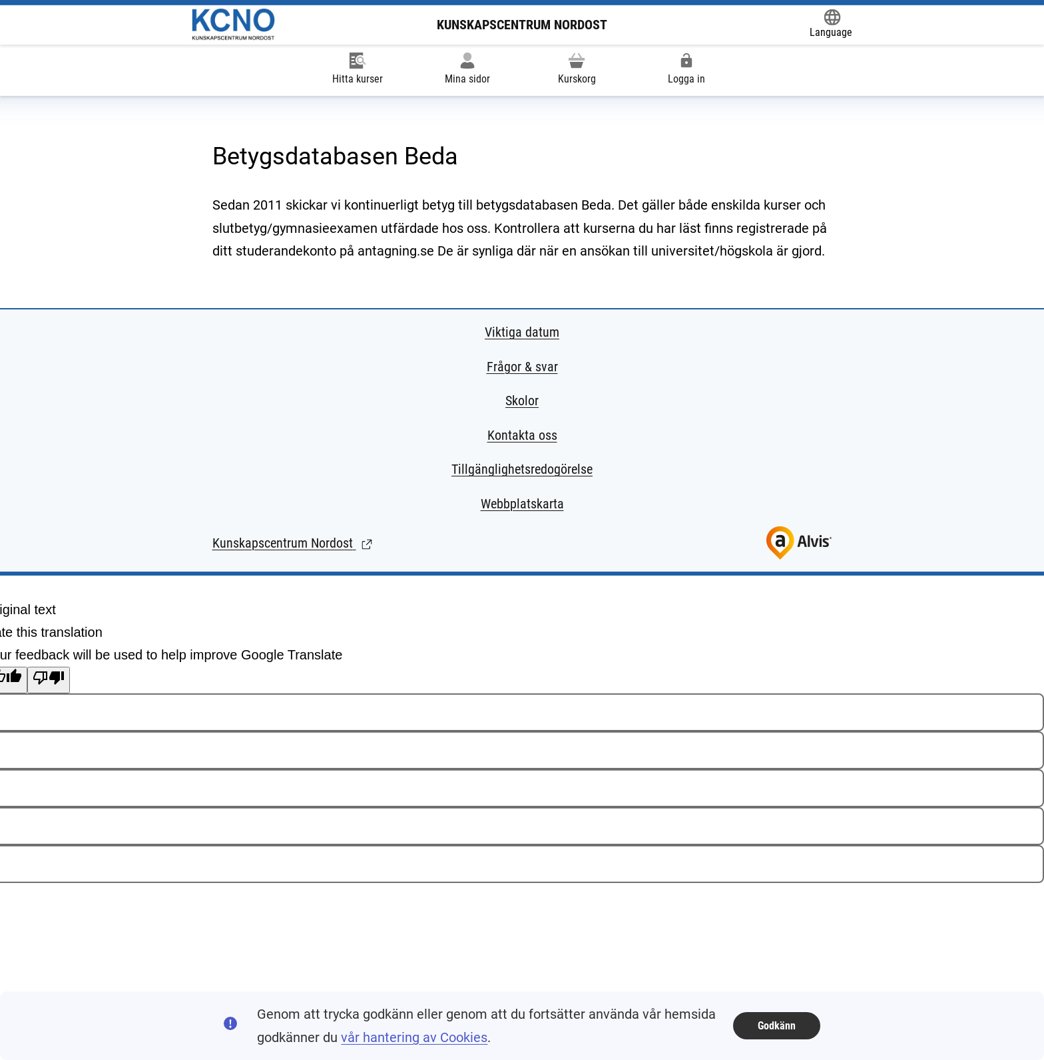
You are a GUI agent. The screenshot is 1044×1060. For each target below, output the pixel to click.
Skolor (522, 401)
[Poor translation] (48, 680)
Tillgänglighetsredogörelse (522, 469)
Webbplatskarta (522, 504)
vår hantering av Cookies (414, 1037)
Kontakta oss (522, 435)
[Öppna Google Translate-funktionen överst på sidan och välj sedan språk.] (831, 24)
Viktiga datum (522, 332)
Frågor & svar (522, 367)
